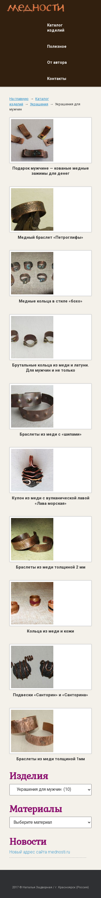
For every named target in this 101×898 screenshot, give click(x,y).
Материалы (35, 808)
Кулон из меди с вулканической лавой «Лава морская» (50, 501)
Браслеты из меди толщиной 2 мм (50, 567)
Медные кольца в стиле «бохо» (50, 301)
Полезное (57, 46)
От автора (57, 62)
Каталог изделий (55, 28)
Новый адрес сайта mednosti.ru (39, 852)
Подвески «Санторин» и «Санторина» (50, 694)
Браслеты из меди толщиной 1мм (50, 758)
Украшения (39, 104)
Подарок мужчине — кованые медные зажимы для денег (50, 171)
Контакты (56, 78)
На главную (19, 99)
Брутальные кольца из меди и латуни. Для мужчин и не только (50, 368)
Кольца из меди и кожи (50, 631)
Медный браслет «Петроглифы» (50, 237)
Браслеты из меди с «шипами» (51, 434)
